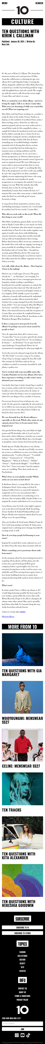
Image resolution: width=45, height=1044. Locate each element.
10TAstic (22, 970)
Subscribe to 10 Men (22, 933)
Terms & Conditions (22, 995)
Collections (22, 955)
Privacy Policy (22, 999)
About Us (22, 992)
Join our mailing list (11, 1018)
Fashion (22, 952)
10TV (22, 967)
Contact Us (22, 988)
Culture (22, 959)
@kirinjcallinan (8, 617)
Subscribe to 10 (22, 927)
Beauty (22, 963)
